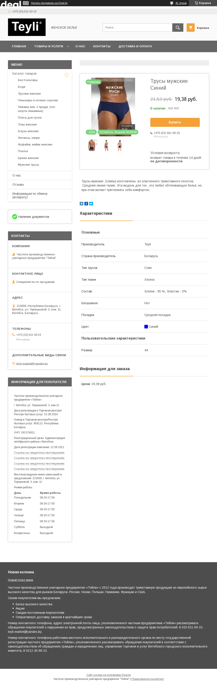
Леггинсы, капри (29, 137)
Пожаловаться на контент (148, 679)
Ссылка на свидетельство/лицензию (39, 452)
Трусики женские (29, 93)
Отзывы (18, 184)
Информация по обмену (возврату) (30, 195)
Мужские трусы (28, 164)
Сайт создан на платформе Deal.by (108, 675)
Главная (19, 46)
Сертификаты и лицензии (34, 58)
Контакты (101, 46)
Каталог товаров (24, 73)
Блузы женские (28, 131)
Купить (175, 122)
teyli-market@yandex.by (32, 363)
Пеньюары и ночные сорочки (38, 100)
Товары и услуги (48, 46)
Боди (21, 86)
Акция (70, 58)
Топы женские (27, 124)
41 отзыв (181, 3)
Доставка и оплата (135, 46)
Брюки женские (28, 158)
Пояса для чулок (30, 117)
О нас (80, 46)
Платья (23, 151)
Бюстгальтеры (28, 80)
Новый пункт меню (20, 580)
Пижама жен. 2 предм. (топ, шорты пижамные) (37, 109)
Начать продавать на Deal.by (49, 3)
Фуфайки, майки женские (35, 144)
